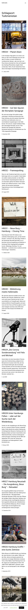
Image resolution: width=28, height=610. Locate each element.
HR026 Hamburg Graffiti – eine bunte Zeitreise (13, 548)
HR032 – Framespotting (12, 170)
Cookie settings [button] (13, 607)
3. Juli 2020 (4, 376)
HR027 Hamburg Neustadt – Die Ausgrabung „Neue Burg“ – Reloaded (14, 484)
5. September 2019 (6, 571)
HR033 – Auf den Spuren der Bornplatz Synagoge (13, 109)
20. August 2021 (5, 192)
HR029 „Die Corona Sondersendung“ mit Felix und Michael (13, 353)
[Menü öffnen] (25, 3)
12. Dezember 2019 (6, 510)
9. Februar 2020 (5, 445)
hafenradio (4, 3)
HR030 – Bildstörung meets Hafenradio (11, 290)
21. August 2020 (5, 313)
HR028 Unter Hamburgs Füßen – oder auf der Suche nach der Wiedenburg (12, 417)
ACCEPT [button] (21, 607)
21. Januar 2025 (5, 71)
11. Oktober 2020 (6, 252)
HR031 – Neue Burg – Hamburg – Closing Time (13, 229)
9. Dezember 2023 (6, 134)
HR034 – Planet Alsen (12, 52)
